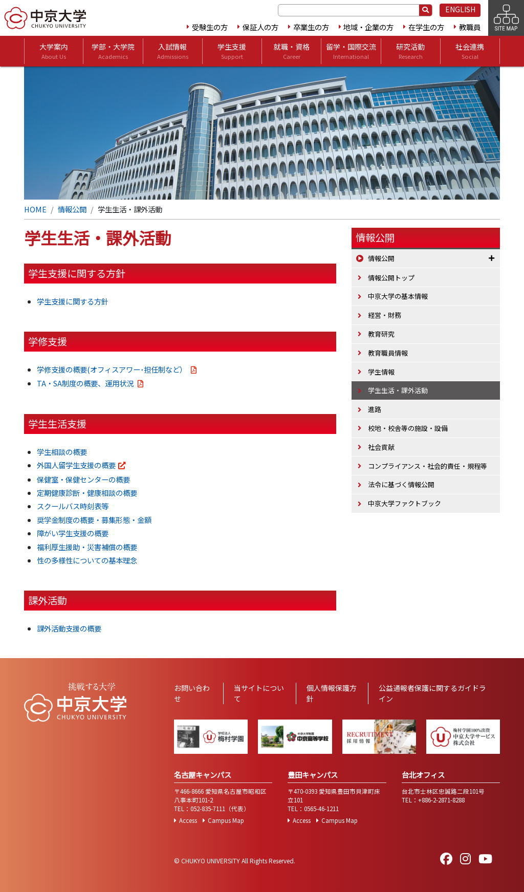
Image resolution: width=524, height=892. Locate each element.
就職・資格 (292, 51)
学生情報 (381, 372)
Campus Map (226, 820)
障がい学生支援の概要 (72, 533)
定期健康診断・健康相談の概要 (87, 492)
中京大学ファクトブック (404, 503)
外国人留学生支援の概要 (76, 465)
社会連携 (469, 51)
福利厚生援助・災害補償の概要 (87, 546)
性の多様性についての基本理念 (87, 560)
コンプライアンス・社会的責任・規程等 (427, 466)
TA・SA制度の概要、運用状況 (86, 383)
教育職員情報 (388, 353)
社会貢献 (381, 447)
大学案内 (53, 51)
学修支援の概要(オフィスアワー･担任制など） (112, 369)
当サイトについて (259, 693)
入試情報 (172, 51)
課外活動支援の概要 (69, 628)
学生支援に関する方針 (72, 301)
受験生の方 (210, 26)
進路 (374, 409)
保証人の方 (260, 26)
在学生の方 (426, 26)
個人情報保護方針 (332, 693)
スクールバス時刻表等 (72, 506)
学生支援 (231, 51)
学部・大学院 (113, 51)
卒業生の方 (311, 26)
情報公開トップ (391, 277)
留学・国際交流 (351, 51)
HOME (35, 209)
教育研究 (381, 334)
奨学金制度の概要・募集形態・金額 (94, 519)
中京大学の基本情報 (398, 296)
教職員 (470, 26)
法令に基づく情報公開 (401, 484)
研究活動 (410, 51)
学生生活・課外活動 (398, 390)
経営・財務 (384, 315)
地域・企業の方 (368, 26)
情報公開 (72, 209)
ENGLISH (460, 9)
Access (188, 820)
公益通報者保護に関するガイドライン (432, 693)
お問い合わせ (192, 693)
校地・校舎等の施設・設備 (408, 428)
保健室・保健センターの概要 (83, 479)
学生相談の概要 (62, 451)
